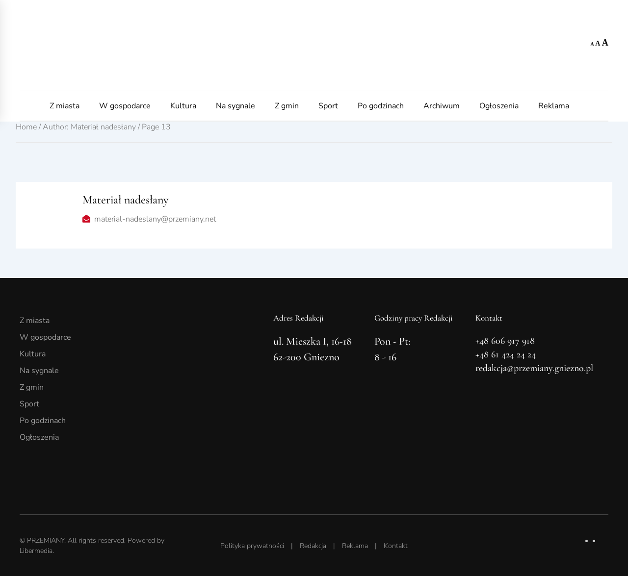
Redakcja (313, 546)
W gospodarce (125, 105)
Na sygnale (235, 105)
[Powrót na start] (314, 45)
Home (26, 127)
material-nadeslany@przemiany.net (155, 219)
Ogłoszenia (499, 105)
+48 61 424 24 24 (505, 354)
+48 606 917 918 (505, 341)
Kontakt (396, 546)
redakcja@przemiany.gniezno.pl (534, 368)
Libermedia (36, 550)
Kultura (183, 105)
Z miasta (64, 105)
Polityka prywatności (252, 546)
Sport (328, 105)
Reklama (553, 105)
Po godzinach (381, 105)
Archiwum (441, 105)
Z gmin (287, 105)
